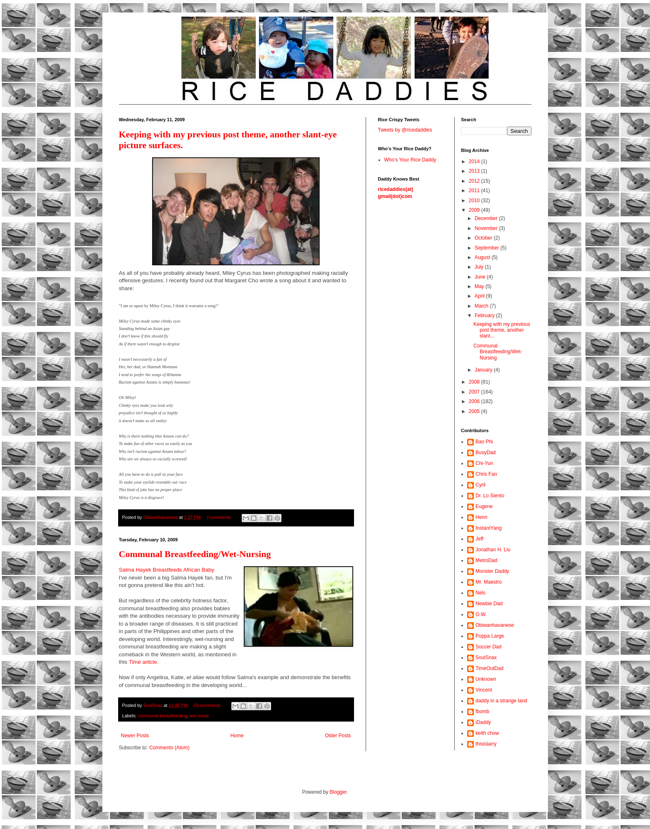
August (483, 257)
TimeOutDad (489, 668)
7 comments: (219, 517)
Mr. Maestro (488, 582)
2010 (475, 200)
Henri (481, 517)
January (484, 370)
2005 (475, 411)
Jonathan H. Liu (492, 550)
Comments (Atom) (169, 748)
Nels (480, 593)
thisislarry (486, 744)
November (487, 228)
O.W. (481, 614)
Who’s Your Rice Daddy (410, 160)
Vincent (483, 690)
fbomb (482, 711)
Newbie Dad (488, 603)
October (484, 238)
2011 (475, 190)
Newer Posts (135, 736)
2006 (475, 401)
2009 (475, 210)
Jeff (479, 539)
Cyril (480, 485)
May (480, 286)
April (480, 296)
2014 (475, 161)
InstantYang (488, 528)
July (480, 267)
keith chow (487, 733)
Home (237, 736)
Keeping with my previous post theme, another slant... (501, 330)
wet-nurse (199, 715)
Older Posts (338, 736)
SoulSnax (486, 657)
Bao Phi (484, 442)
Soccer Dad (488, 647)
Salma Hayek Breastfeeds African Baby (166, 570)
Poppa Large (489, 636)
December (487, 218)
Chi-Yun (484, 463)
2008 (475, 382)
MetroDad (486, 560)
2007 (475, 392)
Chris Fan (486, 474)
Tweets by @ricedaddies (405, 130)
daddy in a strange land (501, 701)
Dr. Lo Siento (489, 496)
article (143, 662)
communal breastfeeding (162, 715)
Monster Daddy (492, 571)
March (482, 306)
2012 (475, 181)
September (487, 248)
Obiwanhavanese (494, 625)
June (481, 277)
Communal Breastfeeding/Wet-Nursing (195, 554)
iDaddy (483, 722)
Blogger (338, 792)
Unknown (485, 679)
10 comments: (208, 705)
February (485, 315)
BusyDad (485, 452)
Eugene (483, 506)
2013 (475, 171)
